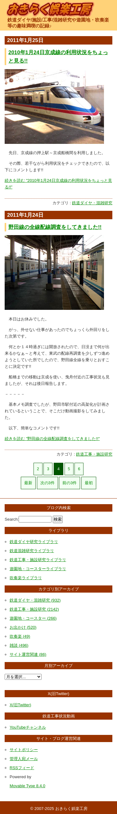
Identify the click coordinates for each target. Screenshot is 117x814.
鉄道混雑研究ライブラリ (32, 550)
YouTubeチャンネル (28, 727)
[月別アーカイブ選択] (23, 677)
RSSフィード (22, 767)
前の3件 (69, 483)
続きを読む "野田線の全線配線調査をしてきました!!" (52, 438)
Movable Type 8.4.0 (27, 785)
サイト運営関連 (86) (28, 654)
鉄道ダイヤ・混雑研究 (92, 203)
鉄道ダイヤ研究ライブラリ (34, 541)
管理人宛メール (24, 758)
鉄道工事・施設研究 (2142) (34, 609)
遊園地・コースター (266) (33, 618)
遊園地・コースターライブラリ (38, 568)
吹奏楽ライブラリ (26, 577)
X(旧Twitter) (20, 705)
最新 (28, 483)
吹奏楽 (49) (20, 636)
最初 (89, 483)
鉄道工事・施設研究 (94, 454)
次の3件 (47, 483)
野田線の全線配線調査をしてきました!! (54, 227)
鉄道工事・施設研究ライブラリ (38, 559)
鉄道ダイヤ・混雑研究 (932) (35, 600)
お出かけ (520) (23, 627)
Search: (12, 519)
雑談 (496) (19, 645)
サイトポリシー (24, 749)
